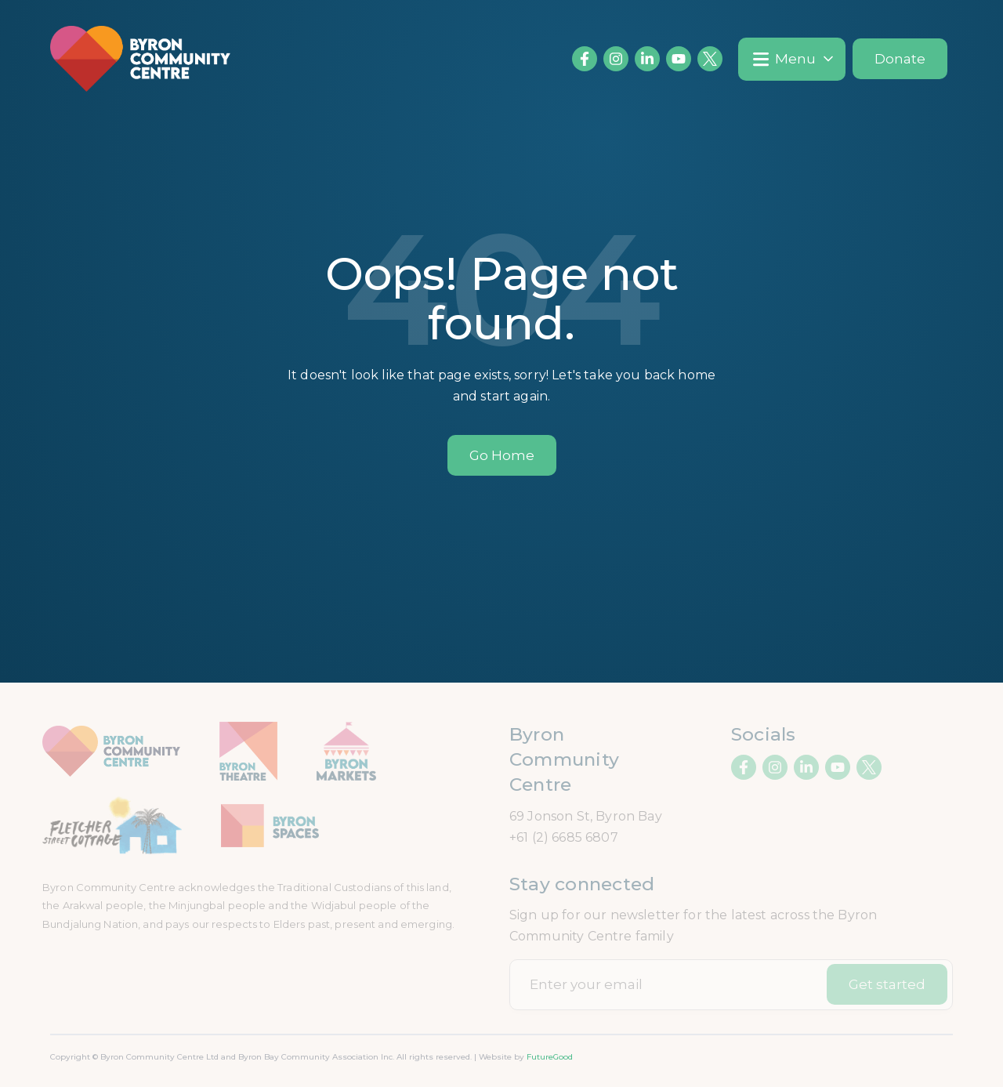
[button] (791, 59)
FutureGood (550, 1057)
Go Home (501, 455)
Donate (899, 59)
